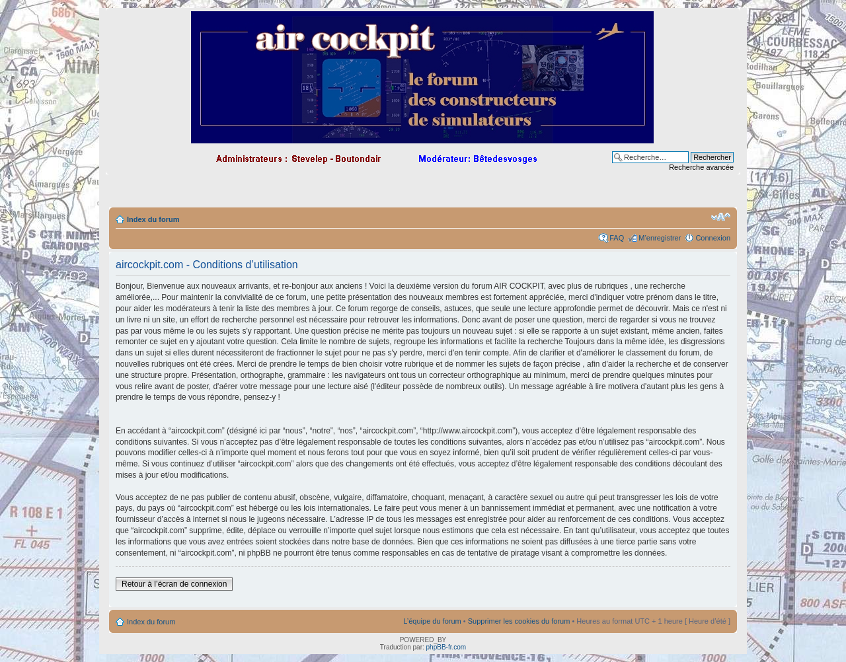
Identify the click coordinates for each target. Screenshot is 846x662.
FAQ (616, 238)
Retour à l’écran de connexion (174, 584)
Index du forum (153, 219)
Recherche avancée (701, 167)
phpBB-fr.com (446, 647)
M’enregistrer (659, 238)
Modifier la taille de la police (720, 217)
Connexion (712, 238)
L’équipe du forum (432, 621)
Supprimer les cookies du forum (519, 621)
